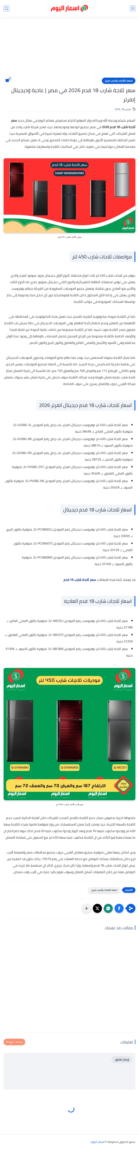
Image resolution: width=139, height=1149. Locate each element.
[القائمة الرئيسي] (132, 8)
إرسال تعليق (122, 1059)
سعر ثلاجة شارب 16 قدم (80, 580)
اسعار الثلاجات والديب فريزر (119, 80)
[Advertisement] (69, 49)
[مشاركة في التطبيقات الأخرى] (86, 908)
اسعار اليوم (97, 1141)
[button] (119, 908)
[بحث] (6, 8)
